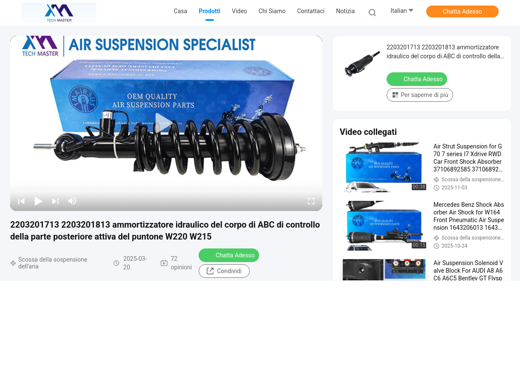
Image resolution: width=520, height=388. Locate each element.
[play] (166, 123)
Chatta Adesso (462, 11)
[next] (55, 200)
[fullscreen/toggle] (311, 200)
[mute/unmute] (72, 200)
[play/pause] (38, 200)
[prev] (21, 200)
